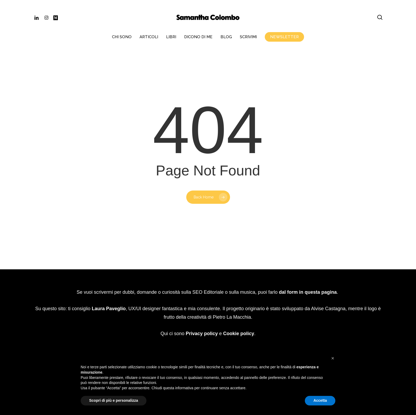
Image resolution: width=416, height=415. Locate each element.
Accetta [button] (320, 400)
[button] (332, 358)
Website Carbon (225, 333)
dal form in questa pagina (308, 275)
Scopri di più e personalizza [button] (113, 400)
